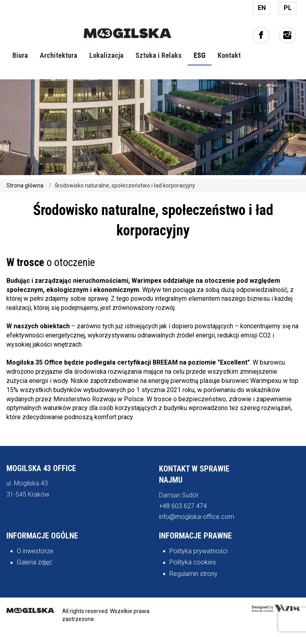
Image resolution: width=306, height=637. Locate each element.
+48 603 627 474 (183, 506)
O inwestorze (35, 551)
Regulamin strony (193, 574)
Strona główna (24, 185)
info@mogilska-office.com (196, 517)
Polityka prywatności (198, 551)
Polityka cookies (192, 562)
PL (288, 8)
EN (262, 8)
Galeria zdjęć (34, 562)
